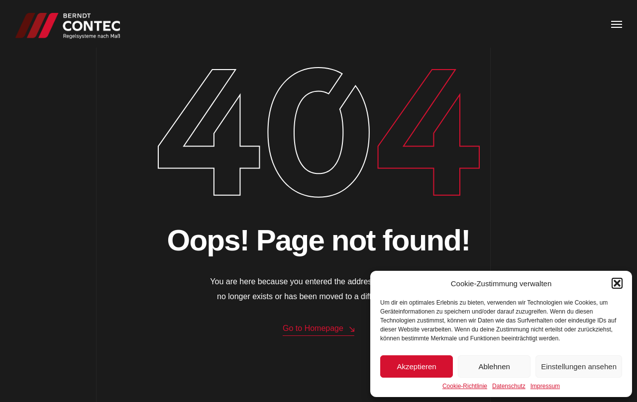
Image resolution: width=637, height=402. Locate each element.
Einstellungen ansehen (579, 366)
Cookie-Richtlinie (464, 386)
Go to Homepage (318, 329)
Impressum (545, 386)
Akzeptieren (416, 366)
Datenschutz (509, 386)
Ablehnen (494, 366)
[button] (617, 283)
